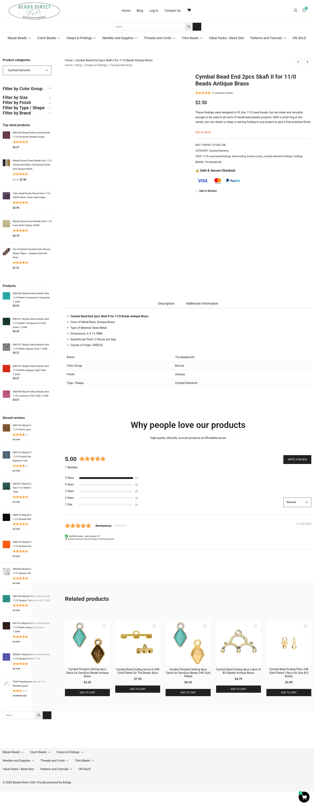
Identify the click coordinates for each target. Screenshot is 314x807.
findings (298, 156)
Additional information (202, 303)
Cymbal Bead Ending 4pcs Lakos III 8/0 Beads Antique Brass (238, 671)
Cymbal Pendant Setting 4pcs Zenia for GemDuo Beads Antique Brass (87, 672)
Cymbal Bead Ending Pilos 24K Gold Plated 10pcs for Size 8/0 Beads (289, 672)
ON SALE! (299, 38)
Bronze (179, 365)
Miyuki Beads (17, 38)
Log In (154, 10)
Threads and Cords (157, 38)
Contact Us (173, 10)
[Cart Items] (189, 9)
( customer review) (222, 93)
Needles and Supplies (118, 38)
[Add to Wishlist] (253, 191)
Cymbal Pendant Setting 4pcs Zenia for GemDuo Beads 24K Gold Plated (188, 673)
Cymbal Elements (121, 65)
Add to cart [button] (87, 692)
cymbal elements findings (278, 156)
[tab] (166, 303)
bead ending (239, 156)
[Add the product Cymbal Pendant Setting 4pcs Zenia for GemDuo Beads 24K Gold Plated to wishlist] (205, 626)
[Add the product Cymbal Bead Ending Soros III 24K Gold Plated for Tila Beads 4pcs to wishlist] (154, 626)
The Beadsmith (213, 162)
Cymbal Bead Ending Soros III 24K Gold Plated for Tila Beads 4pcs (137, 671)
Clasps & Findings (79, 38)
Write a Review (297, 459)
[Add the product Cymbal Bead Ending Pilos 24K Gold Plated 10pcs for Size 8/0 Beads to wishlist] (305, 626)
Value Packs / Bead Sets (226, 38)
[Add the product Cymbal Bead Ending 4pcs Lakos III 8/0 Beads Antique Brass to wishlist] (255, 626)
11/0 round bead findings (217, 156)
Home (126, 10)
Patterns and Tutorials (266, 38)
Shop (78, 65)
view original (91, 536)
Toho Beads (190, 38)
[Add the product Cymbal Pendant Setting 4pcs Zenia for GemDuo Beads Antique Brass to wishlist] (104, 626)
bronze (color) (255, 156)
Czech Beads (46, 38)
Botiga (67, 782)
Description (166, 303)
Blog (140, 10)
